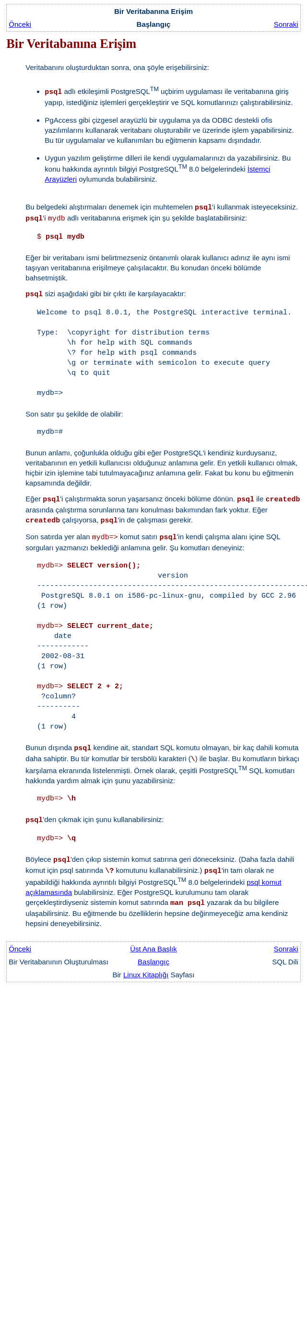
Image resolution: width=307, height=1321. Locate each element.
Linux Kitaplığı (145, 975)
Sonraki (286, 24)
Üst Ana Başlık (153, 949)
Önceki (20, 24)
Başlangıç (153, 962)
